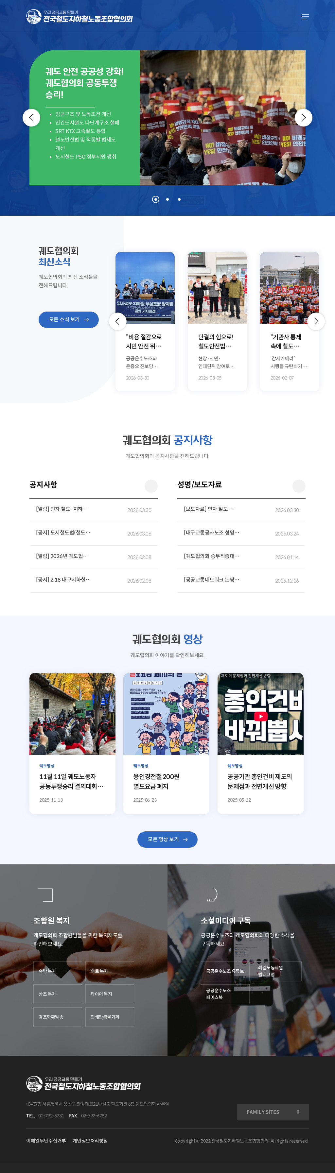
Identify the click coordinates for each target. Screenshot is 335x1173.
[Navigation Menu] (305, 16)
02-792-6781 (51, 1116)
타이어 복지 (101, 994)
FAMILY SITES (263, 1112)
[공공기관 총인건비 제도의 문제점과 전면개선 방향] (260, 743)
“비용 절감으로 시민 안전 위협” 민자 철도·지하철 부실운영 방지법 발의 (144, 342)
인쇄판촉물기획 (105, 1017)
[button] (118, 321)
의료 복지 (99, 971)
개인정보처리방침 (90, 1141)
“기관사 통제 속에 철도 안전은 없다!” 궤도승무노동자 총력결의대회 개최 (290, 342)
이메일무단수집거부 (46, 1141)
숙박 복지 (47, 971)
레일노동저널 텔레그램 (270, 971)
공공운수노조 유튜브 (225, 971)
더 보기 (151, 486)
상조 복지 (47, 994)
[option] (145, 321)
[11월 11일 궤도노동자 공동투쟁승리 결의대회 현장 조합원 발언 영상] (72, 743)
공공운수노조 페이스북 (218, 994)
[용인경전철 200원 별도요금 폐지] (166, 743)
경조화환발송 (51, 1017)
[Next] (303, 118)
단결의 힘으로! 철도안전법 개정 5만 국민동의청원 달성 (216, 342)
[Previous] (31, 118)
